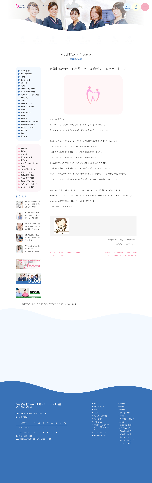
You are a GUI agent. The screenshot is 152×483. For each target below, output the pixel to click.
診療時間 (127, 7)
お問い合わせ (98, 412)
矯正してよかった (27, 127)
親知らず (24, 136)
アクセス (136, 7)
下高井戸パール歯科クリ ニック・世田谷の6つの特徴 (102, 418)
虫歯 (22, 133)
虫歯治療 (24, 148)
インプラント (25, 80)
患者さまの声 (25, 112)
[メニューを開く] (145, 7)
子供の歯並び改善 (27, 175)
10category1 (25, 71)
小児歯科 (24, 160)
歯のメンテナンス (27, 181)
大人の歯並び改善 (27, 178)
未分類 (23, 115)
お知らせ (24, 83)
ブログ (133, 244)
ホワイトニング (26, 103)
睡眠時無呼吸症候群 (28, 124)
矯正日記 (24, 130)
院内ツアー (97, 400)
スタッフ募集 (98, 409)
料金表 (96, 403)
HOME (96, 394)
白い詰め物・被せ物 (28, 169)
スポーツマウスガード (29, 89)
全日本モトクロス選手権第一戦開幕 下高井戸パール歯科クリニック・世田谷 (120, 254)
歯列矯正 (24, 118)
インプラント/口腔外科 (29, 163)
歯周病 (23, 151)
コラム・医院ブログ (100, 423)
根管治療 (24, 154)
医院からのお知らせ (100, 426)
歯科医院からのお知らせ (30, 121)
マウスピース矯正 (27, 187)
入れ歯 (23, 109)
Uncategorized (26, 74)
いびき (23, 77)
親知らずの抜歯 (26, 157)
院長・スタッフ (99, 397)
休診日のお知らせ (27, 106)
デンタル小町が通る (28, 92)
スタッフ (127, 244)
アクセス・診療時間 (100, 406)
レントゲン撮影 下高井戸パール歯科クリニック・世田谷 (66, 254)
